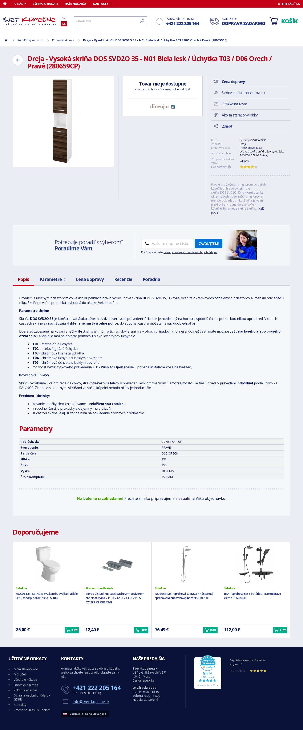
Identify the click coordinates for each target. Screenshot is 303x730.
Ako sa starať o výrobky (240, 115)
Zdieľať (227, 126)
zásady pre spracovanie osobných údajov (190, 252)
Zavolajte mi (209, 244)
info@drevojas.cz (251, 148)
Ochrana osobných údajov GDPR (32, 697)
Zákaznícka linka (182, 21)
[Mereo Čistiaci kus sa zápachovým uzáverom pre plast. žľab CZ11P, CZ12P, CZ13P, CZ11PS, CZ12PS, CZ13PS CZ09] (116, 564)
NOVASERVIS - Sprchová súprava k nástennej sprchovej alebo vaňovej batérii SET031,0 (184, 596)
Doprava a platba (26, 685)
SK (64, 24)
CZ (64, 18)
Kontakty (100, 3)
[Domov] (7, 3)
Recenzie (123, 279)
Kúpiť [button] (74, 630)
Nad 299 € (243, 21)
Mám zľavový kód (26, 669)
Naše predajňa (75, 3)
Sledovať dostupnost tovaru (243, 92)
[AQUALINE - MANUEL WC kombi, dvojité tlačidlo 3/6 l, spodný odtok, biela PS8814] (47, 564)
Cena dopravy (90, 279)
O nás (18, 3)
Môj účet (20, 674)
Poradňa (151, 279)
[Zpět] (18, 60)
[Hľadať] (110, 20)
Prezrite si (133, 498)
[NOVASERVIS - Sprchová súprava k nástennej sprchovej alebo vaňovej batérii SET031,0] (186, 564)
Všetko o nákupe (45, 3)
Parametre (52, 279)
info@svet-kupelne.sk (91, 701)
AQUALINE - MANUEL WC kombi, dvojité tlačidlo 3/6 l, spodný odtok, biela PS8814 (47, 596)
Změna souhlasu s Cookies (32, 710)
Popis (23, 279)
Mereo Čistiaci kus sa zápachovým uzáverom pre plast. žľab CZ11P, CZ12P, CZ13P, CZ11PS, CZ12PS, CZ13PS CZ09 (114, 598)
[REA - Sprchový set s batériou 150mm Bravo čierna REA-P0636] (255, 564)
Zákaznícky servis (25, 690)
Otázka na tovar (234, 103)
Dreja (243, 144)
